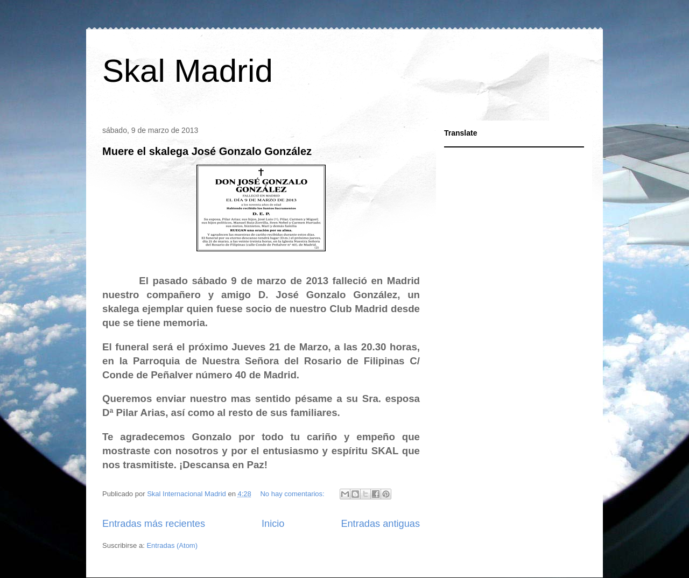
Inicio (273, 523)
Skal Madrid (187, 71)
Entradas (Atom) (172, 545)
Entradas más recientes (153, 523)
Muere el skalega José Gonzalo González (207, 151)
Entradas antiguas (380, 523)
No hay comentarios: (293, 494)
